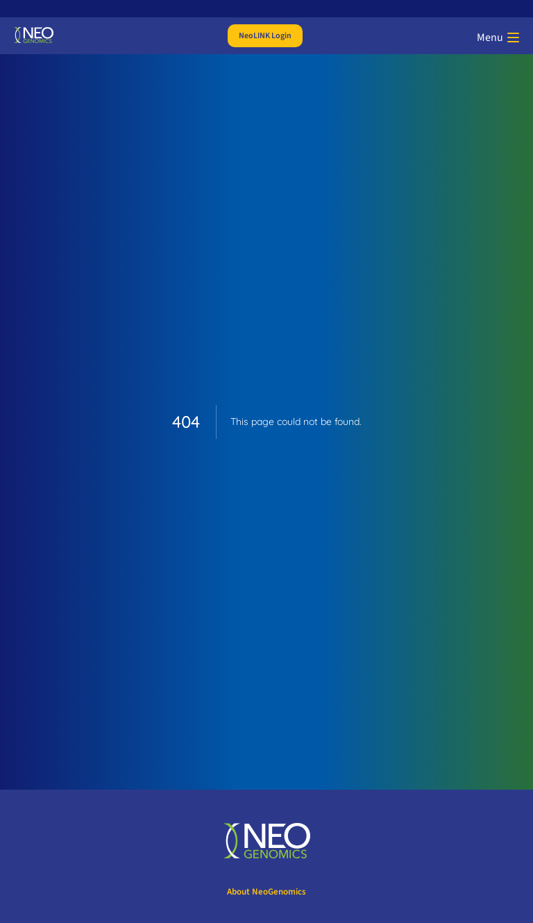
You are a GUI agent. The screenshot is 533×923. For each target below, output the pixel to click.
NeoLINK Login (265, 36)
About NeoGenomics (266, 891)
